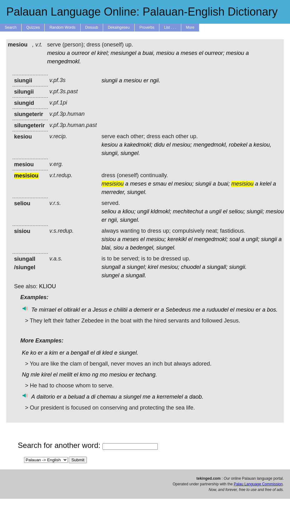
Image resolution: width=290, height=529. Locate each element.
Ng (25, 374)
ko (33, 353)
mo (104, 374)
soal (234, 239)
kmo (85, 374)
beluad (76, 397)
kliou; (129, 211)
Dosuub (91, 27)
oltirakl (71, 310)
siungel (110, 275)
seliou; (237, 211)
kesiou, (262, 145)
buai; (224, 184)
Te (34, 310)
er (145, 80)
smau (160, 184)
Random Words (62, 27)
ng (95, 374)
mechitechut (188, 211)
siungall (111, 267)
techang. (146, 374)
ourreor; (214, 53)
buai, (148, 53)
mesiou (56, 53)
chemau (107, 397)
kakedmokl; (138, 145)
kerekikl (177, 239)
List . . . (170, 27)
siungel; (136, 267)
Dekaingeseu (119, 27)
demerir (143, 310)
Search (11, 27)
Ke (25, 353)
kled (107, 353)
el (93, 53)
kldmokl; (161, 211)
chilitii (121, 310)
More (190, 27)
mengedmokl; (211, 239)
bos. (272, 310)
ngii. (155, 80)
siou (118, 248)
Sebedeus (178, 310)
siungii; (255, 211)
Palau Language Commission (258, 484)
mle (35, 374)
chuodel (191, 267)
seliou (109, 211)
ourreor (81, 53)
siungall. (136, 275)
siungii (110, 80)
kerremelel (170, 397)
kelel (265, 184)
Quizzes (33, 27)
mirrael (47, 310)
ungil (143, 211)
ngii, (113, 220)
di (98, 353)
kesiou (110, 145)
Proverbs (146, 27)
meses (189, 53)
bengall (80, 353)
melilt (65, 374)
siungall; (217, 267)
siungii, (110, 153)
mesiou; (182, 145)
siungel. (130, 153)
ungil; (252, 239)
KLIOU (47, 286)
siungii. (238, 267)
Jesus (100, 310)
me (196, 310)
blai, (107, 248)
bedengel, (142, 248)
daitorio (46, 397)
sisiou (109, 239)
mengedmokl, (210, 145)
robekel (238, 145)
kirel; (103, 53)
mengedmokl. (64, 61)
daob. (196, 397)
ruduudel (217, 310)
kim (53, 353)
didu (159, 145)
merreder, (114, 192)
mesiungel (123, 53)
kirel (153, 267)
